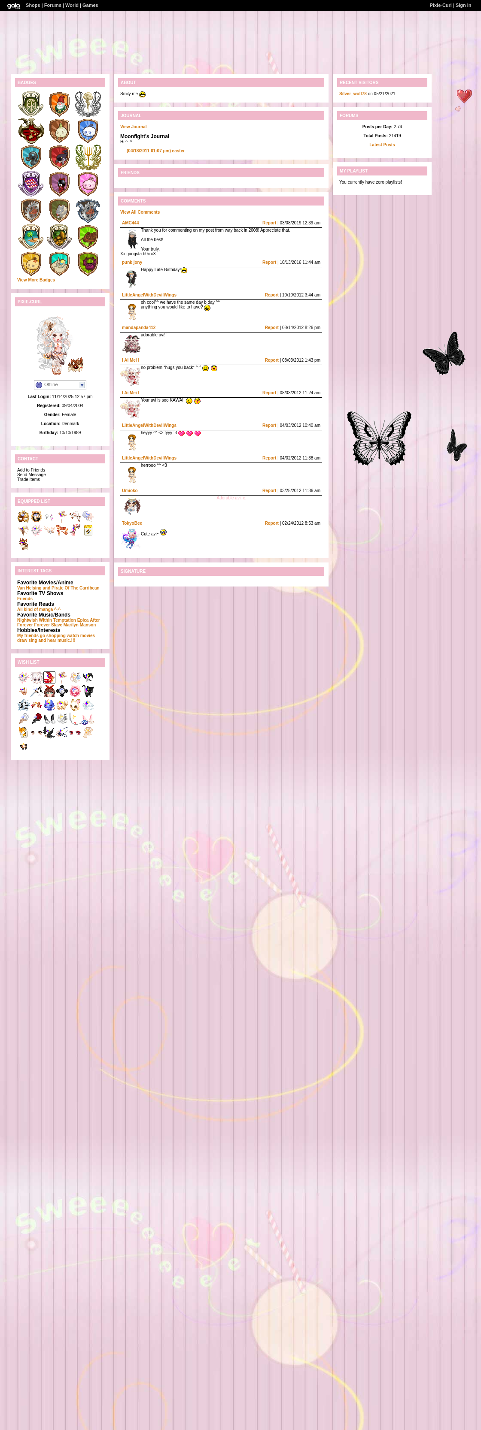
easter (156, 150)
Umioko (130, 490)
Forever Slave (48, 625)
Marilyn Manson (80, 625)
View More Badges (36, 280)
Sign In (464, 5)
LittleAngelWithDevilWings (149, 295)
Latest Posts (382, 144)
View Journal (133, 126)
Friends (25, 598)
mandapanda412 (138, 327)
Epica (83, 620)
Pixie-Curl (441, 5)
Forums (52, 5)
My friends (28, 635)
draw (22, 640)
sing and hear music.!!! (51, 640)
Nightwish (27, 620)
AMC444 (130, 223)
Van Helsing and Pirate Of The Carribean (58, 588)
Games (90, 5)
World (72, 5)
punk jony (132, 262)
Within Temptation (57, 620)
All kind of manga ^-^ (39, 609)
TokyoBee (132, 523)
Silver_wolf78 (353, 93)
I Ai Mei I (130, 360)
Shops (33, 5)
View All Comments (140, 212)
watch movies (81, 635)
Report (269, 223)
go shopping (53, 635)
